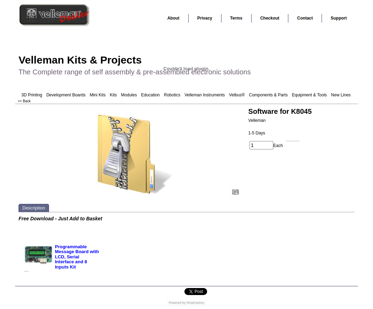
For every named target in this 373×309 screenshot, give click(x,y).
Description (33, 208)
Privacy (204, 18)
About (173, 18)
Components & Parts (268, 95)
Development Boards (65, 95)
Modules (129, 95)
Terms (236, 18)
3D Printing (31, 95)
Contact (305, 18)
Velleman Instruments (204, 95)
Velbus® (237, 95)
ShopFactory (194, 302)
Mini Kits (97, 95)
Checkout (270, 18)
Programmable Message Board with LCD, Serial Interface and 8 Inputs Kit (77, 257)
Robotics (172, 95)
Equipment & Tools (309, 95)
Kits (113, 95)
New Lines (341, 95)
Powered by (177, 302)
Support (339, 18)
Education (150, 95)
